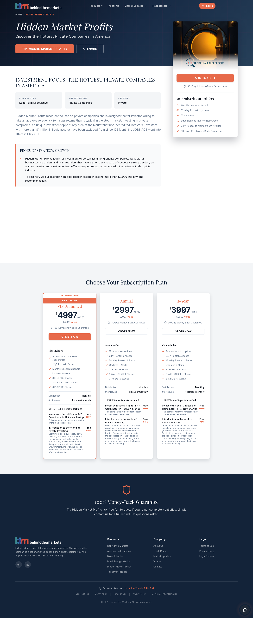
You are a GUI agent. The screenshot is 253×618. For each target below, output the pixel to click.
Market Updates (136, 5)
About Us (114, 5)
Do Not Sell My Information (164, 594)
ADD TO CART (205, 78)
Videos (157, 561)
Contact (157, 566)
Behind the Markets (117, 545)
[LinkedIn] (28, 564)
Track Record (161, 5)
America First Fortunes (119, 551)
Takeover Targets (117, 571)
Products (96, 5)
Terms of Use (206, 545)
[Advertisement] (126, 235)
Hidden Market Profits (119, 566)
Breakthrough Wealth (118, 561)
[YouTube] (18, 564)
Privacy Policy (207, 551)
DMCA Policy (101, 594)
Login (207, 5)
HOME (18, 14)
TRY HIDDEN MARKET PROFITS (44, 48)
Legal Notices (206, 556)
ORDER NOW (69, 336)
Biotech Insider (115, 556)
